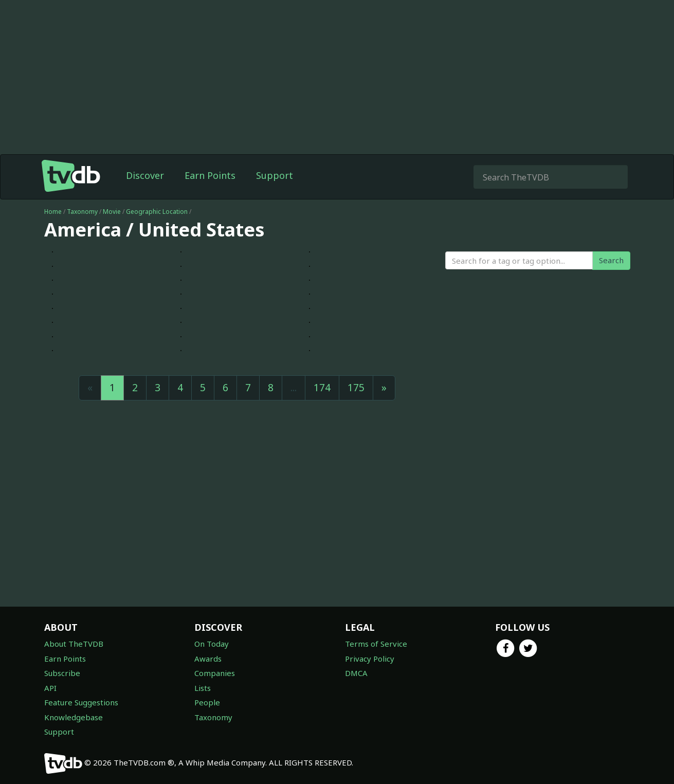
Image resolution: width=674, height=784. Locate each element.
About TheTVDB (73, 644)
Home (53, 211)
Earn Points (210, 175)
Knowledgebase (73, 717)
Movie (112, 211)
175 (356, 387)
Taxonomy (82, 211)
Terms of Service (376, 644)
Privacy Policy (369, 658)
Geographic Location (157, 211)
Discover (145, 175)
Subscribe (62, 673)
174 (322, 387)
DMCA (356, 673)
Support (274, 175)
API (50, 688)
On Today (211, 644)
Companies (214, 673)
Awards (208, 658)
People (207, 702)
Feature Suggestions (81, 702)
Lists (202, 688)
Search (611, 260)
